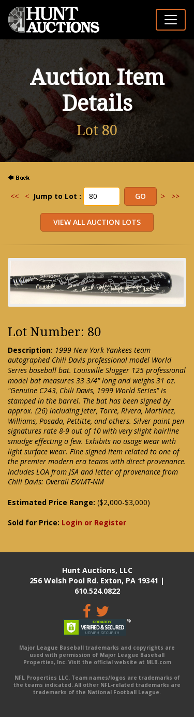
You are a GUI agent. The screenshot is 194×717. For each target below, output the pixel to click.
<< (14, 196)
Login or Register (94, 522)
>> (175, 196)
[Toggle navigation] (171, 20)
